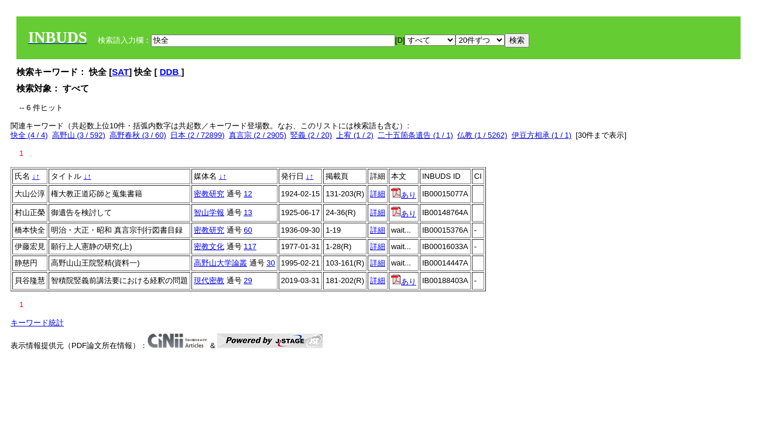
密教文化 (209, 246)
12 (248, 193)
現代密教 (209, 280)
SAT (120, 72)
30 (270, 262)
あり (403, 194)
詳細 (377, 193)
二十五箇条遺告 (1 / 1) (415, 135)
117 (250, 246)
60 (248, 230)
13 (248, 212)
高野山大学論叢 (220, 262)
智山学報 (209, 212)
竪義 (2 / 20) (311, 135)
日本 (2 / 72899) (197, 135)
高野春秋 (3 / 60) (137, 135)
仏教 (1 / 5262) (482, 135)
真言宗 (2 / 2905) (257, 135)
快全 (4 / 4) (29, 135)
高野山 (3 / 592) (78, 135)
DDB (170, 72)
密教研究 (209, 193)
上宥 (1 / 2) (355, 135)
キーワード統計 (37, 322)
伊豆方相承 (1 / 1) (542, 135)
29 (248, 280)
